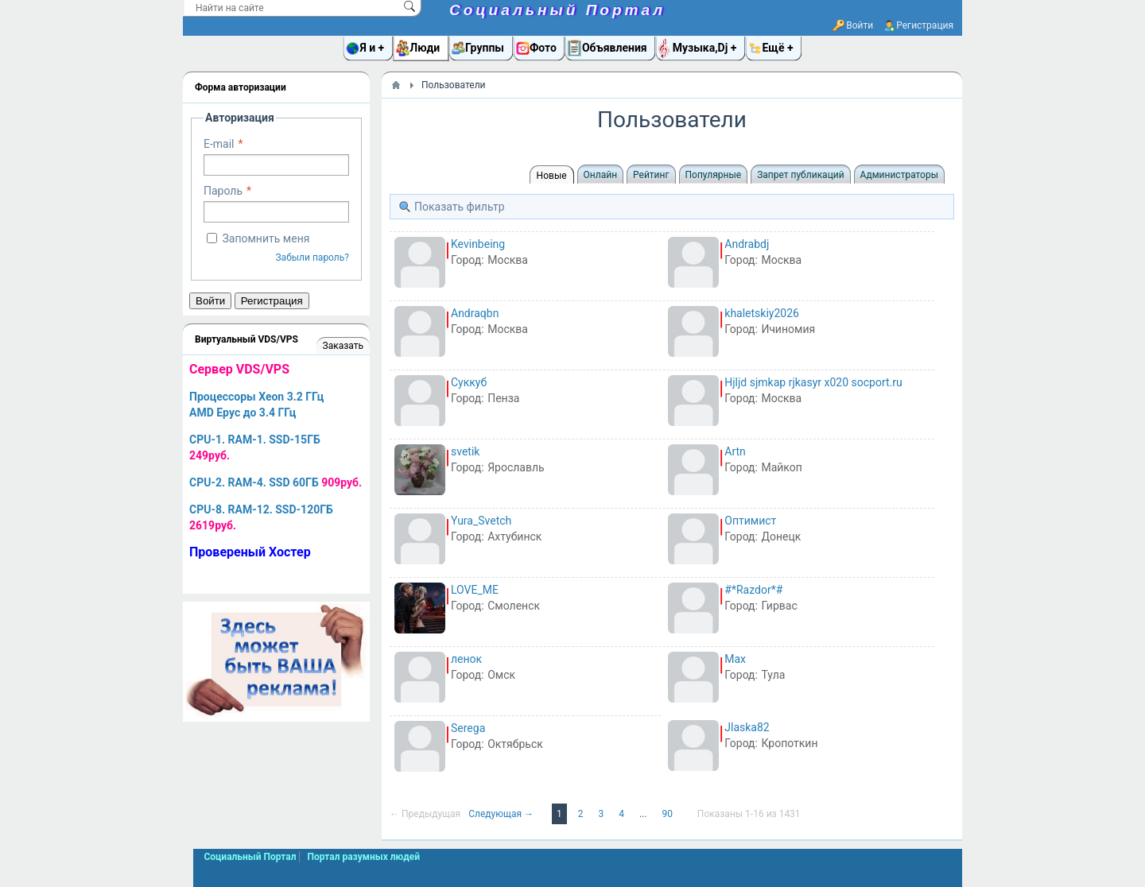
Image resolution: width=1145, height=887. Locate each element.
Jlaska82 (746, 727)
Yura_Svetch (481, 520)
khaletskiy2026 (761, 313)
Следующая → (502, 813)
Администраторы (899, 174)
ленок (466, 659)
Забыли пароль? (312, 257)
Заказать (343, 345)
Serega (468, 728)
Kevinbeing (478, 244)
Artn (735, 451)
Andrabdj (746, 244)
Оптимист (750, 520)
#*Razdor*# (753, 589)
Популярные (713, 174)
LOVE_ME (475, 589)
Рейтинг (651, 174)
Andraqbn (475, 313)
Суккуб (469, 382)
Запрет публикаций (800, 174)
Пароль (223, 190)
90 (668, 813)
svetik (465, 451)
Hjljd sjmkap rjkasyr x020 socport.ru (813, 382)
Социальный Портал (557, 10)
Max (735, 659)
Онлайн (601, 174)
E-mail (219, 144)
